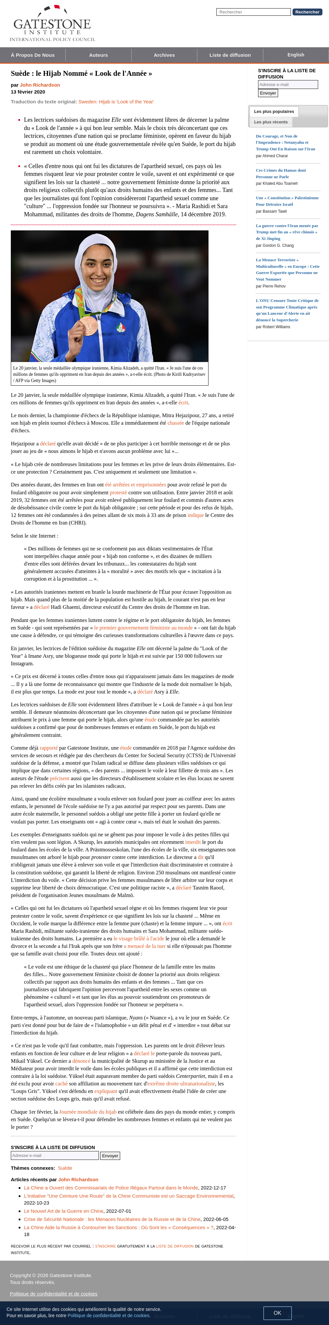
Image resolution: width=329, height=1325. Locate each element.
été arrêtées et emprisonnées (135, 484)
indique (195, 515)
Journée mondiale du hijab (88, 1112)
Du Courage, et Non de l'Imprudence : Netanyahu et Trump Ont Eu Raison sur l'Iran (285, 143)
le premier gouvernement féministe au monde (143, 628)
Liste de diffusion (230, 55)
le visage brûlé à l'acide (139, 938)
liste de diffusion (174, 1246)
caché (61, 1083)
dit (200, 857)
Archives (164, 55)
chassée (175, 423)
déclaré (48, 443)
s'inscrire (105, 1246)
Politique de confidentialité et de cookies (54, 1293)
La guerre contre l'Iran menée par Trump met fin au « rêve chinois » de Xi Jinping (287, 232)
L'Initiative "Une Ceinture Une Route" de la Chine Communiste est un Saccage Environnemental (128, 1196)
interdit (193, 842)
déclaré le (144, 1053)
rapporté (49, 748)
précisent (60, 778)
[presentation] (274, 112)
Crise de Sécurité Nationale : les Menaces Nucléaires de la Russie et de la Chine (112, 1219)
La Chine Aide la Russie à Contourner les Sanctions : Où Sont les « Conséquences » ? (118, 1227)
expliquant (106, 1091)
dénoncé (81, 1061)
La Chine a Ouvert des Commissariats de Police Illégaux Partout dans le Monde (111, 1187)
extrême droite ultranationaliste (181, 1083)
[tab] (274, 111)
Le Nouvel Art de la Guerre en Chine (63, 1211)
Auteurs (98, 55)
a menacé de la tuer (144, 946)
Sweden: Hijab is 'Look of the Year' (116, 101)
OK (277, 1313)
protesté (118, 492)
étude (151, 719)
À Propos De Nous (33, 55)
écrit (183, 402)
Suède (65, 1168)
